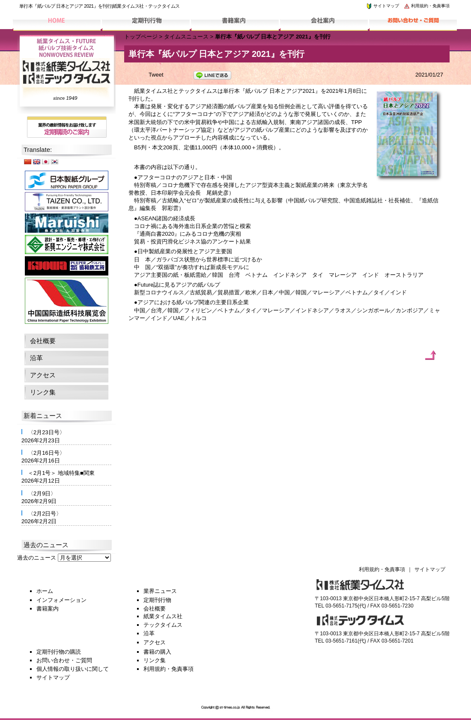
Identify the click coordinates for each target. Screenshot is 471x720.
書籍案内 (47, 608)
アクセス (43, 375)
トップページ (141, 36)
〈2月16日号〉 (46, 453)
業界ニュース (160, 591)
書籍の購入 (157, 652)
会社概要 (43, 340)
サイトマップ (382, 5)
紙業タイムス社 (162, 616)
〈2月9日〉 (42, 493)
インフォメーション (61, 600)
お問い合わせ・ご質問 (64, 660)
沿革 (36, 357)
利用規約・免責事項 (426, 5)
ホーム (44, 591)
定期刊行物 (157, 600)
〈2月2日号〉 (45, 513)
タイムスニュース (186, 36)
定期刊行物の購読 (58, 652)
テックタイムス (162, 625)
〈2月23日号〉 (46, 432)
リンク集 (43, 392)
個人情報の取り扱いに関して (72, 669)
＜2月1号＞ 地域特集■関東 (61, 473)
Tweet (156, 74)
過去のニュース (36, 557)
